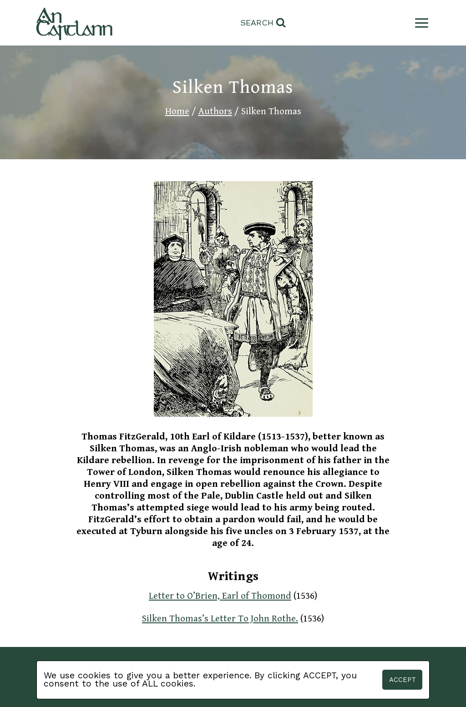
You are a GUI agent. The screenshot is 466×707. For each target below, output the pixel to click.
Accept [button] (402, 680)
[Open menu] (420, 23)
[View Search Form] (263, 23)
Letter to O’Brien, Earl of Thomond (220, 596)
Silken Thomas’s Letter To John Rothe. (220, 618)
